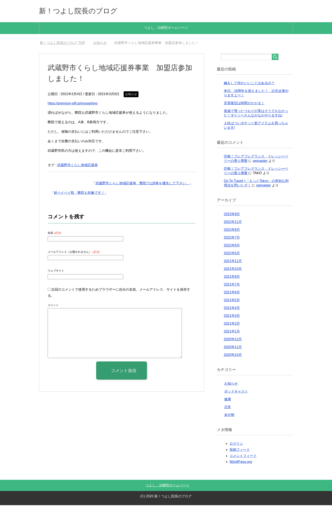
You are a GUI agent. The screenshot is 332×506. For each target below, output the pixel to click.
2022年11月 (233, 222)
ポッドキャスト (236, 392)
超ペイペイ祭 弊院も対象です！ (79, 193)
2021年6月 (232, 293)
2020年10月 (233, 355)
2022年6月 (232, 246)
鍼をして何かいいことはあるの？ (249, 84)
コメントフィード (243, 456)
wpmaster (260, 161)
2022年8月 (232, 230)
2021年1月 (232, 332)
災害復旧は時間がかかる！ (244, 104)
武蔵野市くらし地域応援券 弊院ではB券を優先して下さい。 (142, 184)
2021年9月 (232, 277)
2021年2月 (232, 324)
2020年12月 (233, 340)
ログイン (236, 444)
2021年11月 (233, 262)
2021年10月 (233, 269)
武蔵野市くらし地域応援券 (77, 166)
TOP (62, 43)
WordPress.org (241, 462)
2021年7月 (232, 285)
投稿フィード (240, 450)
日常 (227, 408)
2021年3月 (232, 316)
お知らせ (131, 95)
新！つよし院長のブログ (81, 11)
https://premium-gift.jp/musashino (73, 104)
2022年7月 (232, 238)
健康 (227, 400)
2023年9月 (232, 215)
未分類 (229, 415)
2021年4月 (232, 308)
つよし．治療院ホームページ (166, 28)
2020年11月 (233, 348)
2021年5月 (232, 301)
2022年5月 (232, 254)
